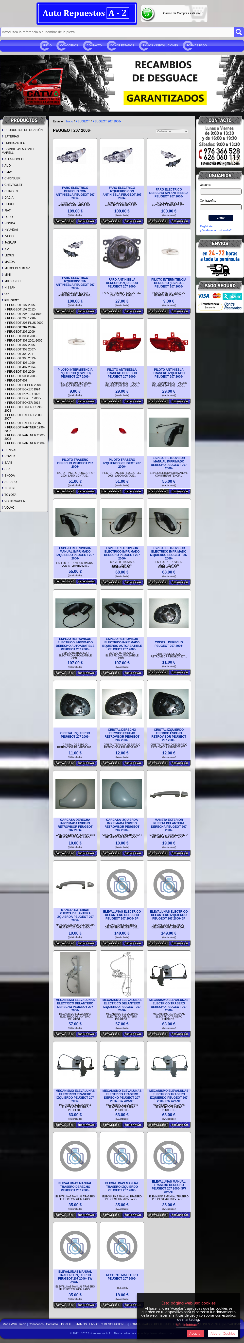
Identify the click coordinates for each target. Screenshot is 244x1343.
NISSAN (9, 287)
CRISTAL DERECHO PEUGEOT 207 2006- (169, 644)
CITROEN (10, 191)
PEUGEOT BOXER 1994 (22, 389)
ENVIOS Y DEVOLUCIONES (160, 45)
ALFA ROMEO (12, 159)
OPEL (7, 294)
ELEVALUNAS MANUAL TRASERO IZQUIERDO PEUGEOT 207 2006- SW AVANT (75, 1277)
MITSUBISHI (11, 281)
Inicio (47, 45)
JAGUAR (9, 242)
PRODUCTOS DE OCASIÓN (22, 130)
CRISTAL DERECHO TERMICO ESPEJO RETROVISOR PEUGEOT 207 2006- (122, 735)
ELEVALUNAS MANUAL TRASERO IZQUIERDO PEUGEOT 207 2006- (122, 1187)
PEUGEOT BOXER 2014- (22, 402)
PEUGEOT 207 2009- (20, 331)
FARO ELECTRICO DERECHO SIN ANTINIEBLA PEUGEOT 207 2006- (169, 193)
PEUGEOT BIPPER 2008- (23, 385)
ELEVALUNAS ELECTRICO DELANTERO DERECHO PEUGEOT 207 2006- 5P (122, 915)
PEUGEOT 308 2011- (20, 354)
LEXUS (8, 255)
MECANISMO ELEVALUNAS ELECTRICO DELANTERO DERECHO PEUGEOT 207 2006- (75, 1005)
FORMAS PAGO (197, 45)
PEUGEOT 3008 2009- (20, 336)
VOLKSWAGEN (13, 501)
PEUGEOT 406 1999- (20, 363)
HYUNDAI (10, 229)
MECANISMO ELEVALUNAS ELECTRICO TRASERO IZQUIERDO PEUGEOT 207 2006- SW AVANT (168, 1096)
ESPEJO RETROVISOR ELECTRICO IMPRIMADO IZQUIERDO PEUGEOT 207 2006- (169, 553)
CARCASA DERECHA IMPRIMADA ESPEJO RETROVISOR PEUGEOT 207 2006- (75, 825)
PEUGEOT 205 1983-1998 (23, 314)
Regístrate (206, 226)
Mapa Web (10, 1324)
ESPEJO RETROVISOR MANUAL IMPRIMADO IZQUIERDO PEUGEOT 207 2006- (75, 553)
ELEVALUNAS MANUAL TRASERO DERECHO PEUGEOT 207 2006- (75, 1187)
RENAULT (10, 450)
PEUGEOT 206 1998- (20, 318)
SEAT (7, 469)
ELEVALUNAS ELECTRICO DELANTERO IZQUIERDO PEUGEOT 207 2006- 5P (169, 915)
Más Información (188, 1325)
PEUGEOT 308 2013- (20, 358)
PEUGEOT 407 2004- (20, 367)
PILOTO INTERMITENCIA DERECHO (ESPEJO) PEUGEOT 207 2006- (168, 283)
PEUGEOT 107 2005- (20, 305)
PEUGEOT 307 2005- (20, 345)
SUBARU (9, 482)
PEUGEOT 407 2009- (20, 371)
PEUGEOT (10, 300)
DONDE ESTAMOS (122, 45)
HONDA (8, 223)
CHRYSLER (11, 178)
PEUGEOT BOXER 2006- (22, 398)
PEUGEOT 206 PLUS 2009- (24, 323)
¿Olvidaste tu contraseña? (215, 230)
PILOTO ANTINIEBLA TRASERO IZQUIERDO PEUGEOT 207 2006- (169, 373)
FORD (7, 217)
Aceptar (195, 1333)
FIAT (6, 210)
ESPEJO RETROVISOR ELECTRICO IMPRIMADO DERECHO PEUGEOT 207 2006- (122, 553)
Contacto (94, 45)
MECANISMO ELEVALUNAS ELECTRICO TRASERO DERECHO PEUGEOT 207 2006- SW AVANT (122, 1096)
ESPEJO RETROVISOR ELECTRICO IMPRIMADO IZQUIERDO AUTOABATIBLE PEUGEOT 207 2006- (122, 644)
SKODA (8, 475)
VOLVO (8, 507)
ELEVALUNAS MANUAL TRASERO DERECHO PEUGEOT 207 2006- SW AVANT (169, 1187)
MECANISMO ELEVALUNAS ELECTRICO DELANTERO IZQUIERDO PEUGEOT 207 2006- (122, 1005)
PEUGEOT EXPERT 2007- (23, 423)
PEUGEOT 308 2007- (20, 349)
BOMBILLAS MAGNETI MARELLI (18, 151)
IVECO (8, 236)
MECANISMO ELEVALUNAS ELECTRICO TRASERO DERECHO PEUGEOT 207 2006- (168, 1005)
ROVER (8, 456)
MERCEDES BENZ (16, 268)
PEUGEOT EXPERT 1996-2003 (23, 408)
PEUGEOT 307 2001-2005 (23, 340)
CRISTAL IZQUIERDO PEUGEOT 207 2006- (75, 734)
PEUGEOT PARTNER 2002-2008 (24, 437)
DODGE (8, 204)
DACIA (8, 197)
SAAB (7, 462)
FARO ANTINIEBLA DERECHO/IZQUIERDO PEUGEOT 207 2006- (122, 283)
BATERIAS (10, 136)
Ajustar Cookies (222, 1333)
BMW (7, 172)
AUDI (7, 165)
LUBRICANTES (13, 143)
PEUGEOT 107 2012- (20, 309)
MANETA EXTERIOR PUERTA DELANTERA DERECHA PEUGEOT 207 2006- (169, 825)
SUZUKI (8, 488)
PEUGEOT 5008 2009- (20, 376)
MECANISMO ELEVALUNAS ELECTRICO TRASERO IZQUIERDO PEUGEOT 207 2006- (75, 1096)
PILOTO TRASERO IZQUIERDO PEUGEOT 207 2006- (122, 463)
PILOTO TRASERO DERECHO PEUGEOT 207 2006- (75, 463)
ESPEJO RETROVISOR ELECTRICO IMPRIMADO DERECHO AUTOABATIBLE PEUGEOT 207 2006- (75, 644)
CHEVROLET (12, 185)
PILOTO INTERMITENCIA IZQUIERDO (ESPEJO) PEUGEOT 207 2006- (75, 373)
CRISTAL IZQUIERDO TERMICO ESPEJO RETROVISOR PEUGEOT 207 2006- (168, 735)
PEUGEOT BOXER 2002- (22, 394)
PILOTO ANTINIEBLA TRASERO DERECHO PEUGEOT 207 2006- (122, 373)
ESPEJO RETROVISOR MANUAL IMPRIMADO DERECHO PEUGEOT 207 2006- (169, 463)
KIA (5, 249)
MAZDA (8, 262)
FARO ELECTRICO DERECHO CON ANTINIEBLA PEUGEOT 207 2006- (75, 193)
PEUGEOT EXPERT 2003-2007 (23, 416)
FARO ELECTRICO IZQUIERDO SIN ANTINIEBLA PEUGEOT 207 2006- (75, 283)
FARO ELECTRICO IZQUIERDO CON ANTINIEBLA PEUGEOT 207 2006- (122, 193)
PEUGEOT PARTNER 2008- (24, 443)
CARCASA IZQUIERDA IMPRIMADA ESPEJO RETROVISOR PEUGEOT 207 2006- (122, 825)
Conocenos (69, 45)
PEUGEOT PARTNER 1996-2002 (24, 429)
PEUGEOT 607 (15, 380)
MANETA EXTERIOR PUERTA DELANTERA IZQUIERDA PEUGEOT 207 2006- (75, 915)
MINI (6, 274)
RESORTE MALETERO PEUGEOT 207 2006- (122, 1276)
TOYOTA (9, 495)
